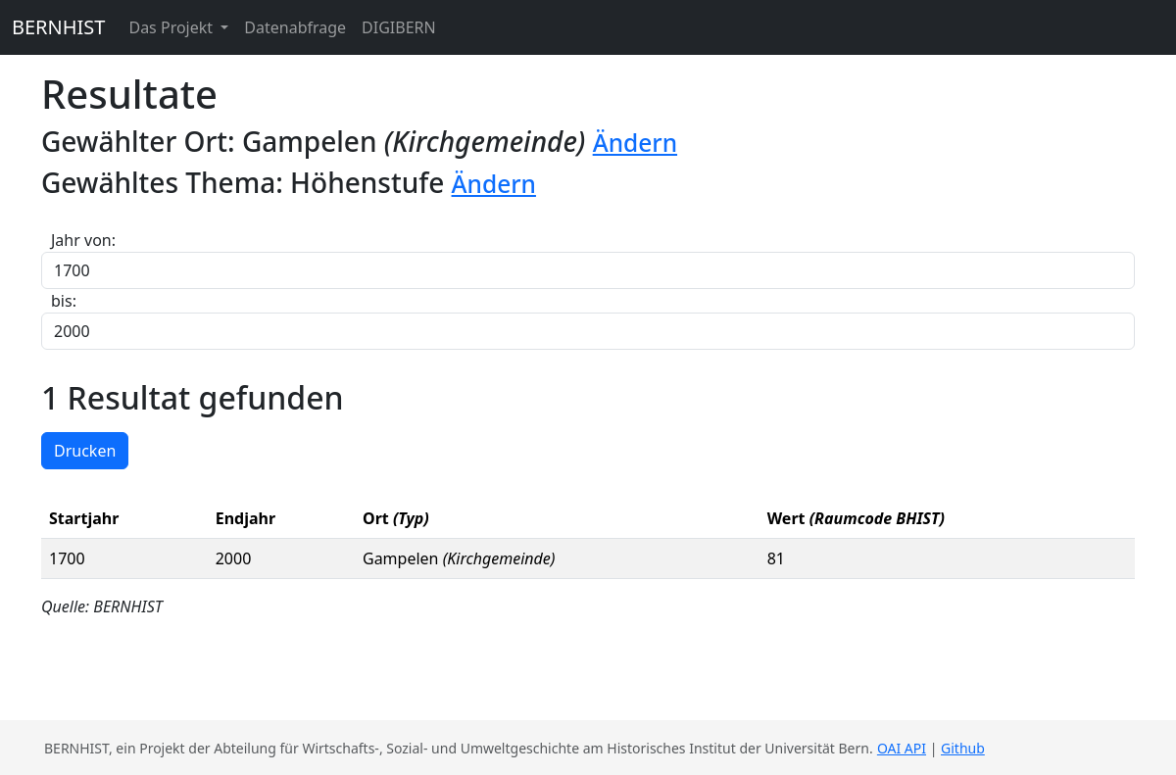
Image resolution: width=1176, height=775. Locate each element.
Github (963, 748)
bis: (63, 301)
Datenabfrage (295, 27)
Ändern (635, 142)
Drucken (85, 450)
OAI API (901, 748)
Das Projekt (172, 27)
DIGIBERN (399, 27)
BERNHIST (58, 27)
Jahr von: (83, 240)
